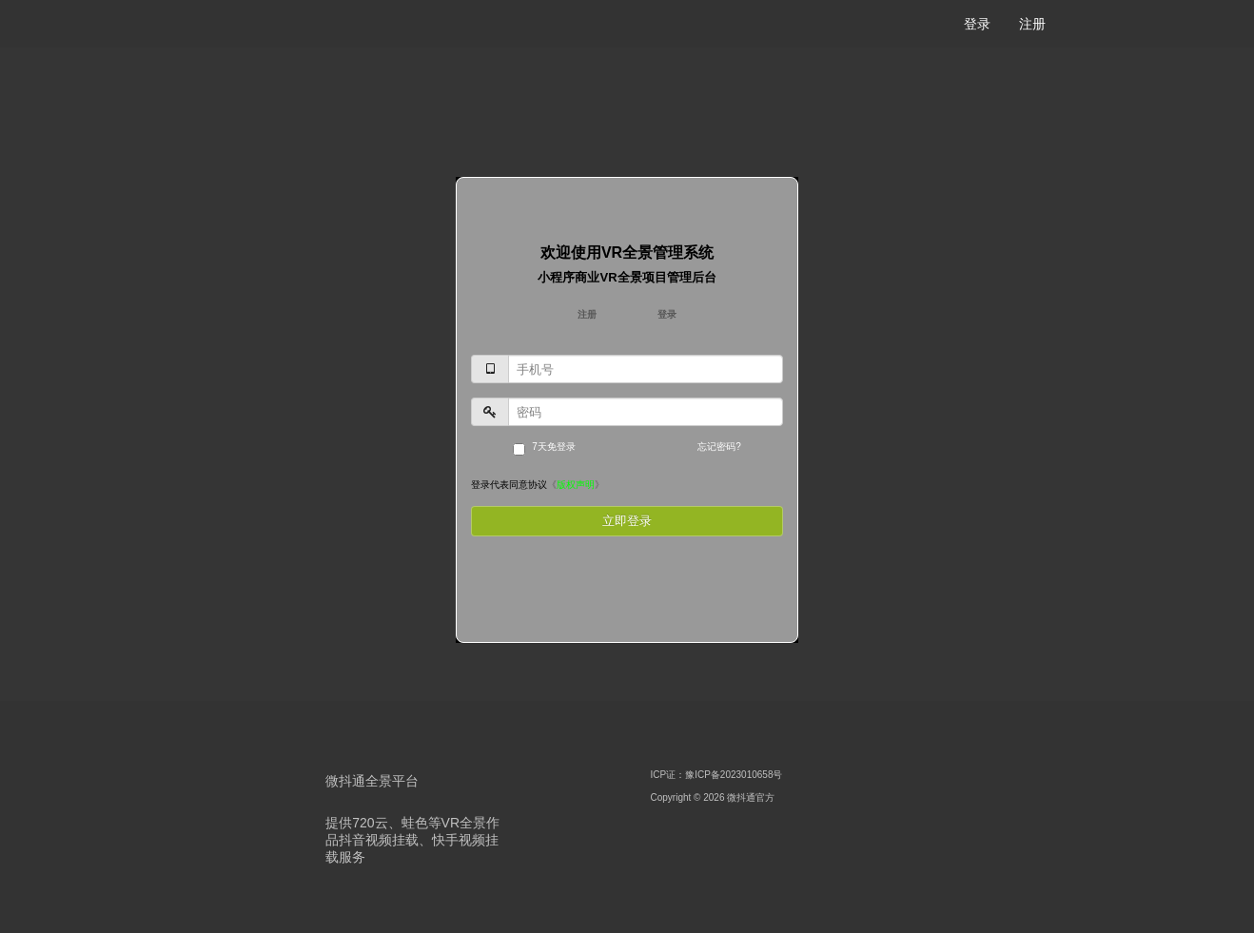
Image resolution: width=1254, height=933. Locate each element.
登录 (977, 23)
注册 (1032, 23)
